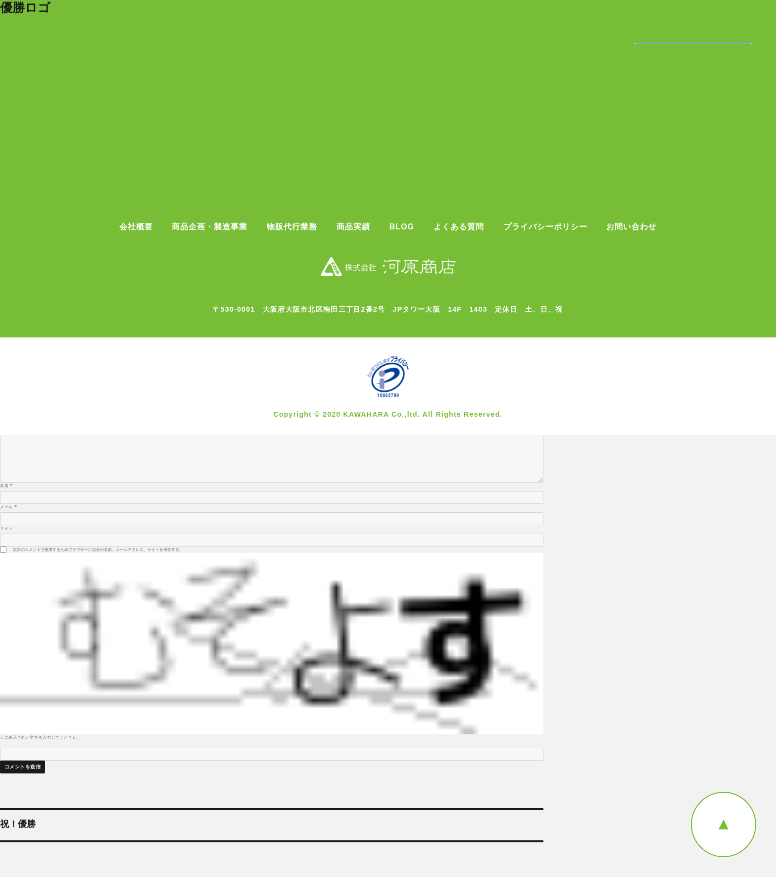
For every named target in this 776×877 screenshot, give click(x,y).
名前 (6, 485)
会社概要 (136, 227)
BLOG (401, 227)
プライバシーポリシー (545, 227)
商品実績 (353, 227)
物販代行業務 (292, 227)
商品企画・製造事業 (209, 227)
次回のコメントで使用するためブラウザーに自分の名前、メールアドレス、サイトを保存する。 (98, 549)
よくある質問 (459, 227)
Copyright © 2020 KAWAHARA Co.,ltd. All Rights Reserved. (388, 414)
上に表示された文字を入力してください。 (40, 737)
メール (8, 506)
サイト (6, 528)
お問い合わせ (631, 227)
